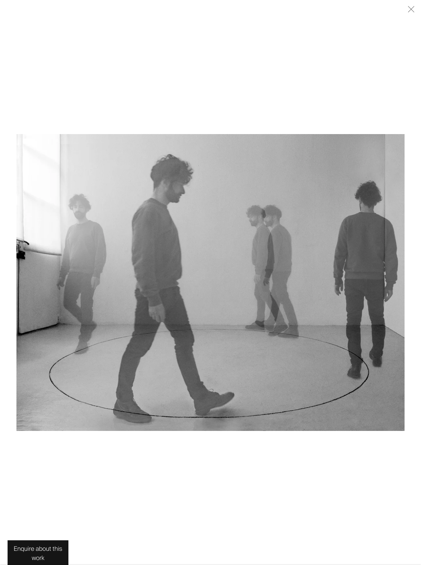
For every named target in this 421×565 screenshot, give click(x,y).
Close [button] (409, 11)
